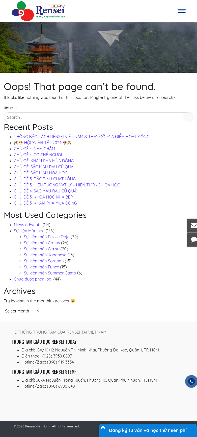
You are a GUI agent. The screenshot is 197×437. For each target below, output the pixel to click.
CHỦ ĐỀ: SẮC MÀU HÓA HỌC (40, 172)
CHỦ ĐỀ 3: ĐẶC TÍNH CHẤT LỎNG (45, 178)
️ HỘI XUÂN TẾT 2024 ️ (42, 142)
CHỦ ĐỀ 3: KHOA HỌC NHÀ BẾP (43, 197)
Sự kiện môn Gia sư (41, 248)
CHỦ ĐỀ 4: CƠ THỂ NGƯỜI (38, 154)
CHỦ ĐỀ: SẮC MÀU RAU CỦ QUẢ (43, 166)
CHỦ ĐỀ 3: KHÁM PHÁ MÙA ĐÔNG (45, 203)
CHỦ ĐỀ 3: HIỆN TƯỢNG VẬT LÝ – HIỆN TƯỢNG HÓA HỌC (67, 184)
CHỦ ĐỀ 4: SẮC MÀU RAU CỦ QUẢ (45, 190)
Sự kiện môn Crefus (42, 242)
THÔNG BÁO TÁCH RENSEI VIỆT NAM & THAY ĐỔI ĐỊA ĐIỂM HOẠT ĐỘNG (81, 136)
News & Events (27, 224)
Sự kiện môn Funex (41, 266)
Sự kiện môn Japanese (45, 254)
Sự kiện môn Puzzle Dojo (47, 236)
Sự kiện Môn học (29, 230)
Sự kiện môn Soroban (44, 260)
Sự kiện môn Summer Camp (50, 272)
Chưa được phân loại (33, 279)
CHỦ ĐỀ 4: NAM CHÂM (34, 148)
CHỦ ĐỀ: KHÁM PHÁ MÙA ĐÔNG (44, 160)
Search (10, 107)
